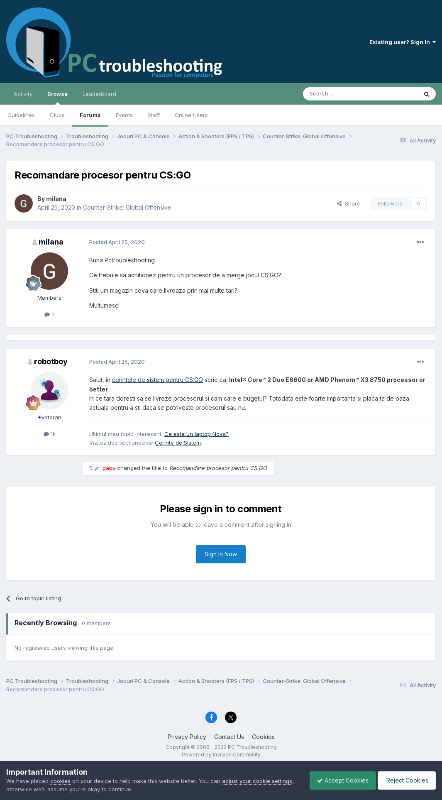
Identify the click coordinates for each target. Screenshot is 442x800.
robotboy (51, 361)
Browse (57, 98)
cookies (60, 781)
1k (50, 434)
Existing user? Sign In (402, 42)
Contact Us (229, 736)
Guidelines (21, 115)
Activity (23, 94)
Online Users (191, 115)
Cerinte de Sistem (178, 442)
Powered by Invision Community (221, 754)
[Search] (339, 93)
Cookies (263, 736)
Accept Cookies (338, 780)
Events (124, 115)
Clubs (57, 115)
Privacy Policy (187, 736)
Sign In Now (221, 554)
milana (56, 198)
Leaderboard (99, 94)
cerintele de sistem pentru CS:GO (157, 379)
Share (348, 203)
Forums (90, 115)
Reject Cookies (405, 780)
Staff (154, 115)
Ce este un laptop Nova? (196, 434)
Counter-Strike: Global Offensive (127, 207)
